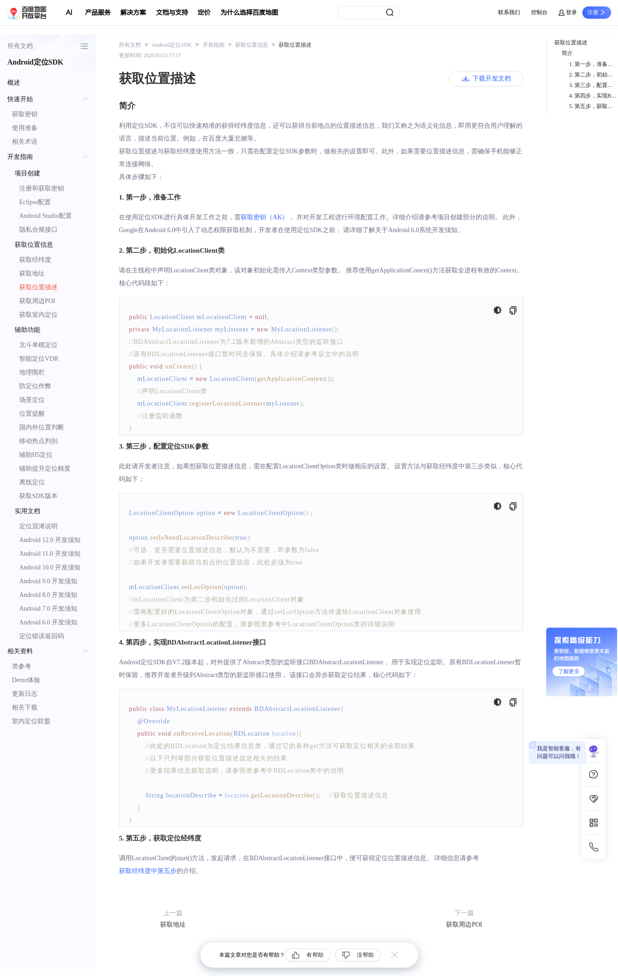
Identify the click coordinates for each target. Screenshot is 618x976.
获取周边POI (37, 301)
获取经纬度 (35, 259)
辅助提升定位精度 (44, 468)
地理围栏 (32, 372)
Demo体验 (26, 680)
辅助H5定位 (36, 454)
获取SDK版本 (38, 496)
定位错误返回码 (41, 636)
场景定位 (32, 399)
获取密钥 (25, 114)
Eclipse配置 (35, 202)
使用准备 (25, 128)
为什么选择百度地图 (249, 12)
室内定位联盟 (31, 721)
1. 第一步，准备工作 (593, 64)
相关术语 (25, 141)
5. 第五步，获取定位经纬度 (593, 106)
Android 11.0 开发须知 (50, 553)
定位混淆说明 (38, 526)
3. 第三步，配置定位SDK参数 (593, 85)
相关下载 (25, 707)
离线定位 (32, 482)
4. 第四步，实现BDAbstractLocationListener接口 (593, 95)
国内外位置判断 (41, 427)
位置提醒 (32, 413)
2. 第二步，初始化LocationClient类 (593, 74)
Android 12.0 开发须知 (50, 540)
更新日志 (25, 693)
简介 (567, 53)
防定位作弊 (35, 386)
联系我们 (509, 12)
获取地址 (32, 273)
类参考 (21, 666)
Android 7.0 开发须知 (48, 608)
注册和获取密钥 (41, 188)
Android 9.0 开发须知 (48, 581)
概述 (13, 82)
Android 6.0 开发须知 (48, 622)
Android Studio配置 (45, 215)
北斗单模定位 (38, 345)
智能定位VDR (39, 358)
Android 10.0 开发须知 (50, 567)
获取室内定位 (38, 314)
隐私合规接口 (38, 229)
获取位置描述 (38, 287)
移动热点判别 (38, 441)
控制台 (539, 12)
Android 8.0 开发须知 (48, 594)
